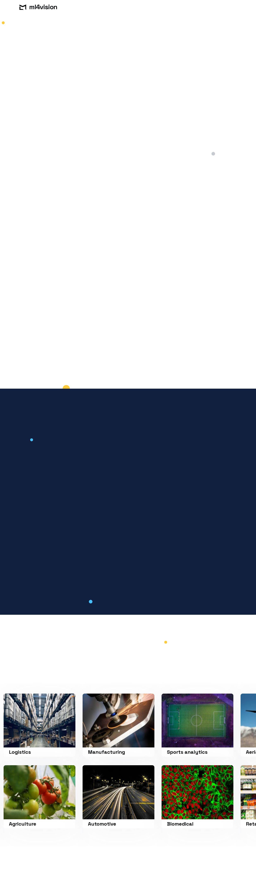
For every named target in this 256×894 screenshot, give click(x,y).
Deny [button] (177, 882)
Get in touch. (34, 87)
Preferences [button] (154, 881)
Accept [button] (205, 882)
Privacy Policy (68, 887)
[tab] (55, 482)
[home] (32, 7)
